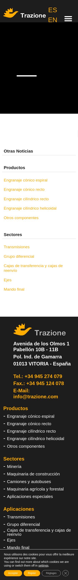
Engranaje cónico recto (24, 189)
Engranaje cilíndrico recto (26, 199)
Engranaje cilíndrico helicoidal (30, 208)
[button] (68, 18)
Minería (14, 466)
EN (52, 20)
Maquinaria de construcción (33, 473)
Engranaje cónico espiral (25, 180)
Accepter (13, 573)
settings (43, 565)
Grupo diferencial (19, 256)
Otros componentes (21, 218)
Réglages (51, 573)
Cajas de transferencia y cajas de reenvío (33, 268)
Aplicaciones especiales (30, 496)
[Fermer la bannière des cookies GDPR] (65, 573)
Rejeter (32, 573)
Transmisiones (17, 247)
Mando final (14, 289)
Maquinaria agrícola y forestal (35, 489)
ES (52, 10)
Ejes (7, 280)
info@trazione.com (35, 396)
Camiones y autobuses (29, 481)
